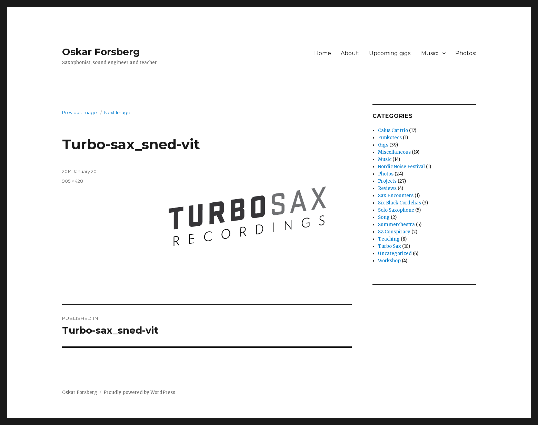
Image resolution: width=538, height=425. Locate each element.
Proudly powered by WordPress (139, 392)
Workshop (389, 261)
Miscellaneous (394, 152)
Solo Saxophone (396, 210)
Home (322, 53)
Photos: (465, 53)
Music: (429, 53)
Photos (385, 174)
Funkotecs (390, 138)
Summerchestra (396, 224)
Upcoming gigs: (390, 53)
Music (384, 159)
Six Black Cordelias (399, 203)
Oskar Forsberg (101, 52)
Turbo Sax (389, 246)
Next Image (117, 112)
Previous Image (79, 112)
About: (350, 53)
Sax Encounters (396, 196)
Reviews (387, 188)
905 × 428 (72, 181)
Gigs (383, 145)
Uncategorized (395, 253)
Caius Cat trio (393, 130)
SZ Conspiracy (394, 232)
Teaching (389, 239)
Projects (387, 181)
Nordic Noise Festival (401, 167)
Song (384, 217)
